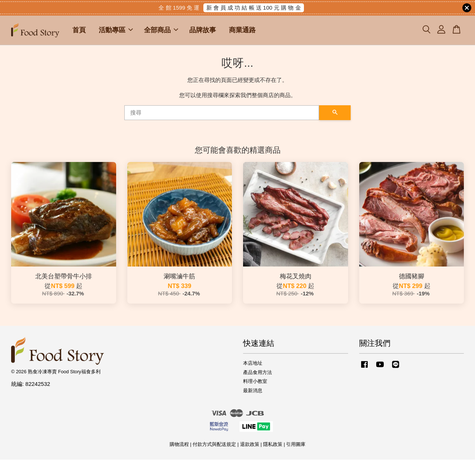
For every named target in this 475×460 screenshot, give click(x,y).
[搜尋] (221, 113)
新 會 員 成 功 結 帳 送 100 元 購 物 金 (253, 7)
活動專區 (116, 30)
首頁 (79, 30)
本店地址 (252, 363)
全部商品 (161, 30)
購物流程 (179, 444)
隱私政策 (272, 444)
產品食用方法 (257, 372)
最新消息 (252, 391)
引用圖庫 (295, 444)
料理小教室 (255, 381)
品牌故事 (202, 30)
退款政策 (249, 444)
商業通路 (242, 30)
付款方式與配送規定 (214, 444)
